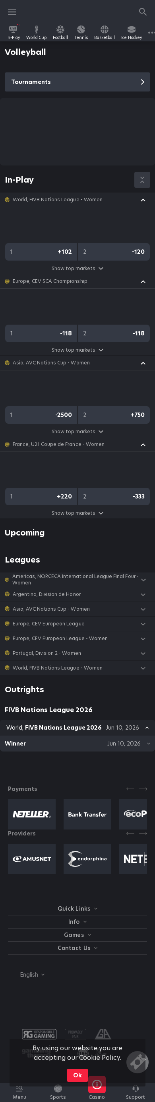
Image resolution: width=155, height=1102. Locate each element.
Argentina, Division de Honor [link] (47, 594)
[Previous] (130, 789)
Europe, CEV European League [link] (49, 624)
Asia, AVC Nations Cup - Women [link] (51, 363)
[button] (77, 200)
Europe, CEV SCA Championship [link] (50, 281)
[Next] (143, 789)
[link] (13, 32)
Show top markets (77, 268)
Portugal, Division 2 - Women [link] (47, 653)
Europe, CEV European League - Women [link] (60, 638)
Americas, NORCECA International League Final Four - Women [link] (75, 579)
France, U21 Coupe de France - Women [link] (59, 444)
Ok (77, 1075)
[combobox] (26, 975)
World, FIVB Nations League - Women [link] (58, 200)
